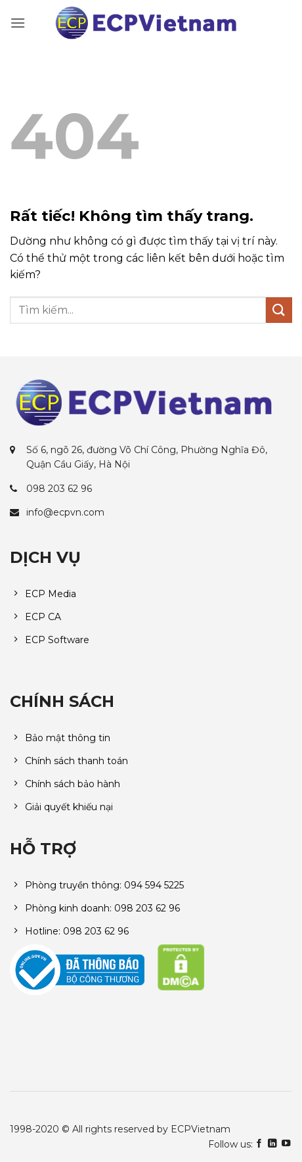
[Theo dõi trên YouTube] (285, 1144)
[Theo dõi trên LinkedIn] (272, 1144)
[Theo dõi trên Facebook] (259, 1144)
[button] (18, 23)
